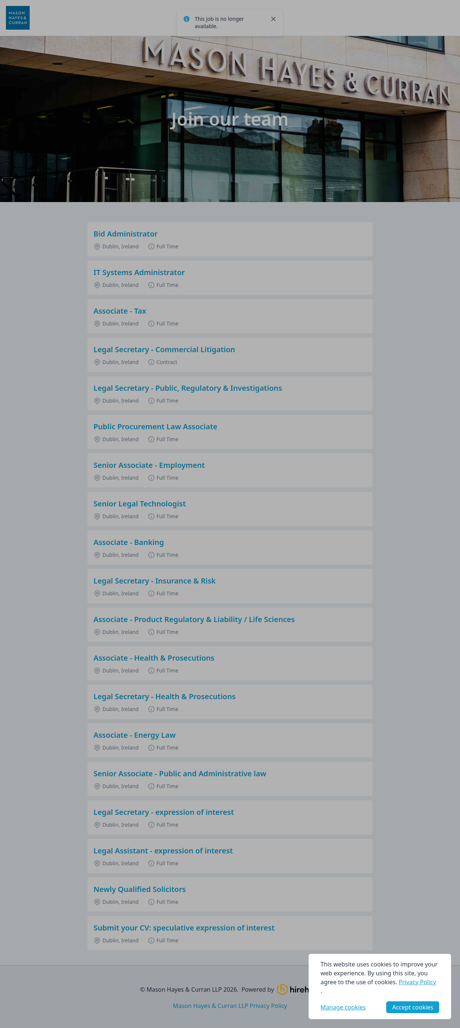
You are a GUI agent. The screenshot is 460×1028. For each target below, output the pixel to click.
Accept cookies (412, 1007)
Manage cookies (343, 1007)
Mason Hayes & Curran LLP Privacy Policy (230, 1006)
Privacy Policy (417, 982)
